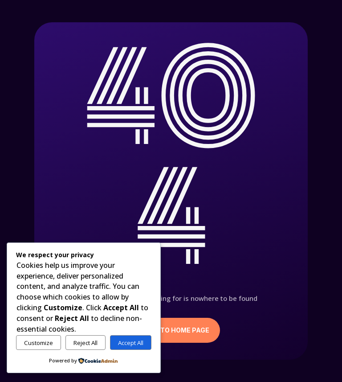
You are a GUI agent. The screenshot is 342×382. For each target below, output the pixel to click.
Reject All (85, 343)
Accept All (130, 343)
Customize (38, 343)
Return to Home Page (170, 330)
